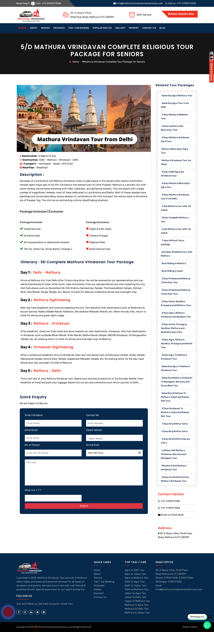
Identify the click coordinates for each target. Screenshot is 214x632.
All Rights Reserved (82, 627)
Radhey (194, 627)
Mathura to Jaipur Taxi (137, 612)
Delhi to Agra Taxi (134, 581)
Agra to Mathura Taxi (136, 577)
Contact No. (92, 415)
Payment (134, 28)
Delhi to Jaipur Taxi (135, 585)
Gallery (98, 589)
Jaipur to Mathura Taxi (137, 601)
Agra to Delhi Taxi (134, 570)
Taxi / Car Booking (78, 28)
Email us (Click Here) (170, 514)
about (33, 28)
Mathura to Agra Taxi (136, 604)
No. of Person (32, 445)
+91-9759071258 (169, 501)
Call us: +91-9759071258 (180, 3)
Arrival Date (92, 445)
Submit (84, 505)
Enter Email (31, 430)
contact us (149, 28)
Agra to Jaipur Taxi (135, 574)
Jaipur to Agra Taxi (135, 593)
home (22, 28)
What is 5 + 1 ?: (33, 490)
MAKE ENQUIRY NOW (181, 14)
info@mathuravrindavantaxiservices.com (138, 3)
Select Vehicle (94, 430)
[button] (27, 118)
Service (45, 28)
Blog (162, 28)
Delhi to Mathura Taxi (136, 589)
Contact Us (100, 597)
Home (76, 61)
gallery (120, 28)
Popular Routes (102, 28)
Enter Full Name (34, 415)
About (97, 574)
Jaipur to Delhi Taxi (135, 597)
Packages (59, 28)
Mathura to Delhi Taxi (136, 608)
